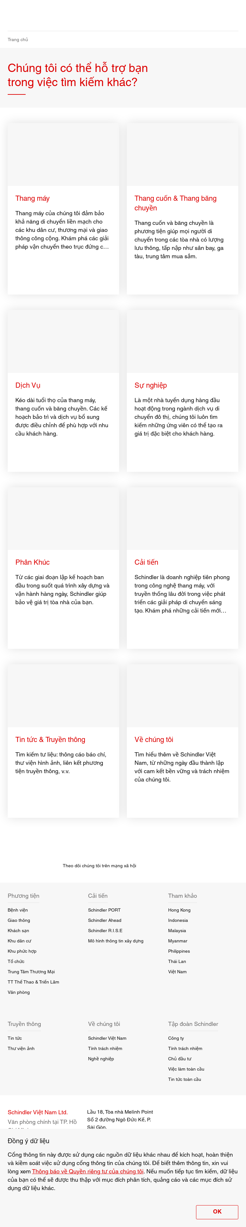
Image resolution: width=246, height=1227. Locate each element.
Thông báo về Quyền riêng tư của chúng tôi (88, 1171)
